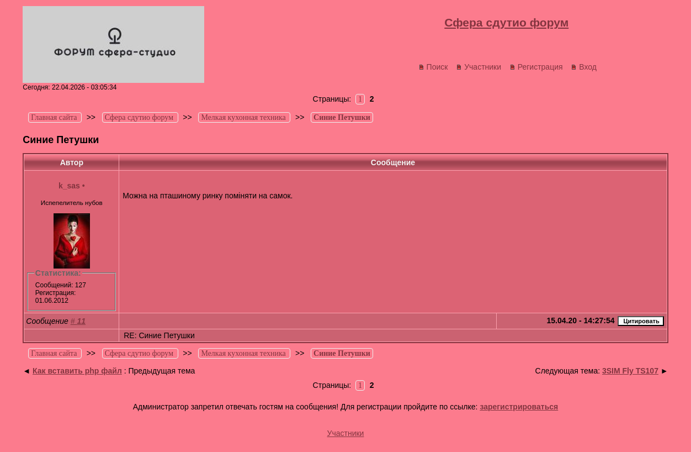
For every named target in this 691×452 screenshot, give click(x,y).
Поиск (433, 66)
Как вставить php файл (77, 370)
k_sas (69, 185)
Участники (478, 66)
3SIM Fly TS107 (630, 370)
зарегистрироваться (519, 406)
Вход (584, 66)
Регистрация (536, 66)
